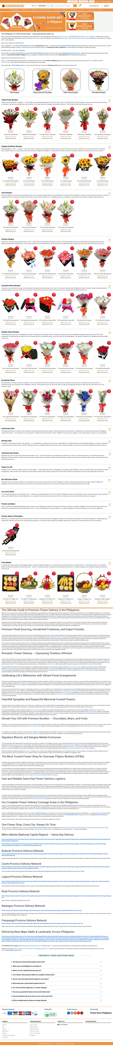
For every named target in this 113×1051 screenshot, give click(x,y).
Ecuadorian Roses (50, 664)
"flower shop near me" (19, 948)
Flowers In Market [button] (15, 10)
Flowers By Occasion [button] (46, 10)
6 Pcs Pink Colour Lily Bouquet (29, 227)
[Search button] (75, 5)
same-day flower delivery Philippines (43, 829)
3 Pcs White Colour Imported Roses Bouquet (29, 417)
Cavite (66, 38)
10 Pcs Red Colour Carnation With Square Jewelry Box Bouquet (11, 320)
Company (5, 1021)
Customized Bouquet (94, 5)
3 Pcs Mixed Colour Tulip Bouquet (47, 134)
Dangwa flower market (55, 637)
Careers (4, 1029)
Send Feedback (63, 1024)
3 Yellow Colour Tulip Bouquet (84, 134)
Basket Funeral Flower (91, 711)
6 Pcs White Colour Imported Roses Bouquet (65, 417)
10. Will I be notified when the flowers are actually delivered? (29, 1000)
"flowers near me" (29, 948)
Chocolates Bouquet (14, 668)
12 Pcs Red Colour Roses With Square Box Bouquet (102, 369)
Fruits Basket (65, 732)
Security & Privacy (34, 1031)
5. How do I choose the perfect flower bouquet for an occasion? (30, 979)
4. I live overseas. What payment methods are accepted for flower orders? (33, 975)
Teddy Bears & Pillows (92, 726)
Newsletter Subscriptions (8, 1035)
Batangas (78, 38)
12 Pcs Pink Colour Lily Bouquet (47, 227)
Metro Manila (36, 38)
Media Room (5, 1031)
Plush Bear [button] (66, 10)
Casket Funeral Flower (54, 713)
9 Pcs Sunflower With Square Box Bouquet (11, 181)
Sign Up (104, 1)
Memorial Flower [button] (91, 10)
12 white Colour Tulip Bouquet (11, 134)
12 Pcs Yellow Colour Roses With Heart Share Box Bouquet (29, 369)
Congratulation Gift (99, 684)
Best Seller (63, 689)
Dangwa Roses (75, 662)
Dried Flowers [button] (82, 10)
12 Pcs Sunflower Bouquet (47, 181)
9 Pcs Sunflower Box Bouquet (84, 181)
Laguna (70, 38)
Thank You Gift (11, 694)
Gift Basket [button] (73, 10)
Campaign (32, 1035)
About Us (4, 1024)
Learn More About (35, 1021)
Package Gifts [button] (35, 10)
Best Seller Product (83, 1)
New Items (91, 1)
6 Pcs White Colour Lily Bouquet (10, 227)
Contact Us (61, 1021)
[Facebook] (68, 1012)
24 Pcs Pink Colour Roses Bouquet (10, 368)
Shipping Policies (34, 1029)
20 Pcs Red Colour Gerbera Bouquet (47, 274)
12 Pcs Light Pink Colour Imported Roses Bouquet (11, 417)
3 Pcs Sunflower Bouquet (103, 181)
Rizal (74, 38)
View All (109, 100)
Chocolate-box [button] (57, 10)
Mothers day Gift (17, 684)
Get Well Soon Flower (60, 694)
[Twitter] (71, 1012)
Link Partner (5, 1037)
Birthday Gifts (23, 683)
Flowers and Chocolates (75, 667)
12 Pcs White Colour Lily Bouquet (66, 227)
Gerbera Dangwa (70, 745)
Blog (3, 1026)
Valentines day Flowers (98, 661)
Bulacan (62, 38)
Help (109, 1)
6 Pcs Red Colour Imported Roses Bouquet (47, 417)
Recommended (41, 689)
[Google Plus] (81, 1012)
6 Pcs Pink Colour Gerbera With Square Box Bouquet (29, 274)
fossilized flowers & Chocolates (85, 670)
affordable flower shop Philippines (86, 36)
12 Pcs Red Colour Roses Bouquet (66, 368)
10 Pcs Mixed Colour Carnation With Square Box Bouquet (29, 320)
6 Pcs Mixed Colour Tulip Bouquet (102, 134)
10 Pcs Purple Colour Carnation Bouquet (84, 320)
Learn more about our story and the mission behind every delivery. (41, 775)
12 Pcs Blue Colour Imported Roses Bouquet (84, 417)
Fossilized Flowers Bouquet (60, 670)
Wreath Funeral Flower (99, 710)
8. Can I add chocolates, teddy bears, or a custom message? (29, 988)
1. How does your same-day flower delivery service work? (28, 962)
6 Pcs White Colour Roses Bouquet (47, 368)
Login (98, 1)
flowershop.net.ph (63, 36)
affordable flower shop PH (35, 945)
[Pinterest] (78, 1012)
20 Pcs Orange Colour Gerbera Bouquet (84, 274)
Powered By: (94, 1009)
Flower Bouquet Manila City (70, 827)
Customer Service (90, 1021)
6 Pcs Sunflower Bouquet (29, 181)
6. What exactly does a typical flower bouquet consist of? (28, 983)
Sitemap (4, 1033)
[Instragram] (75, 1012)
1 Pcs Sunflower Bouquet (66, 181)
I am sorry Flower (67, 692)
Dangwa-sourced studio (39, 798)
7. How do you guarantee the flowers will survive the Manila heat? (30, 992)
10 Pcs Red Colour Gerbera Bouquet (10, 274)
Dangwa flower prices (41, 948)
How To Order (33, 1024)
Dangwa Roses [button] (26, 10)
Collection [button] (101, 10)
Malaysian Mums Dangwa (17, 745)
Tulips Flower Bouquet (83, 748)
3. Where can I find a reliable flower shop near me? (26, 970)
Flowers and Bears (33, 733)
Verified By (47, 1009)
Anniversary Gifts (36, 661)
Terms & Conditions (35, 1033)
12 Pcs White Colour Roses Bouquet (84, 368)
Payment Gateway (7, 1009)
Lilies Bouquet (71, 748)
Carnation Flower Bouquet (75, 746)
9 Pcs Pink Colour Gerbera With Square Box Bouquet (65, 274)
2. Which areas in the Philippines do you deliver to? (26, 966)
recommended (72, 1)
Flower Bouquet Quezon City (86, 827)
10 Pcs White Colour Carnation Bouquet (102, 320)
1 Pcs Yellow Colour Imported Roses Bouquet (102, 417)
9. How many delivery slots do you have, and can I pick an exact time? (32, 996)
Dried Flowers (27, 751)
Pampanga (86, 38)
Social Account (71, 1009)
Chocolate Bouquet (35, 726)
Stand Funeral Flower (36, 710)
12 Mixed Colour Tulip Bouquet (29, 134)
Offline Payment (34, 1026)
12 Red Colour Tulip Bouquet (65, 134)
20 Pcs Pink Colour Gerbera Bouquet (102, 274)
